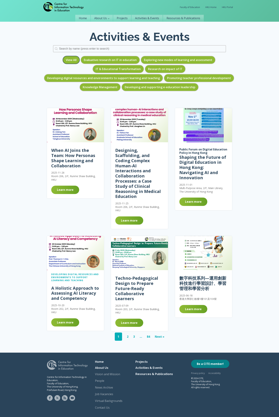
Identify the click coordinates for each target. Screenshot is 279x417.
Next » (159, 337)
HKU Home (211, 7)
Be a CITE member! (210, 364)
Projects (122, 18)
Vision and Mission (107, 374)
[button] (71, 60)
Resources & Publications (183, 18)
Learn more (65, 190)
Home (83, 18)
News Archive (104, 387)
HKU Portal (227, 7)
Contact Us (102, 408)
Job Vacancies (104, 394)
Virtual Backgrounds (108, 401)
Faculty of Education (190, 7)
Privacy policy (198, 373)
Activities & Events (147, 18)
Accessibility (214, 373)
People (99, 381)
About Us (100, 18)
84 (148, 337)
